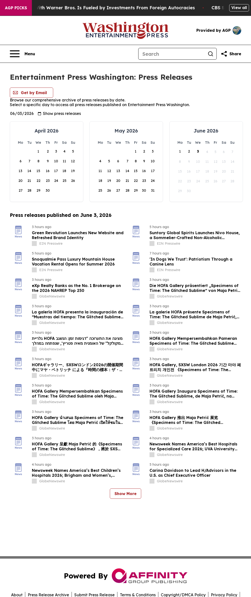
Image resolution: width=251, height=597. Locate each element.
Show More (125, 493)
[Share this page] (231, 54)
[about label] (34, 243)
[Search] (171, 53)
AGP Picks (16, 7)
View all (239, 7)
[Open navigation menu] (22, 54)
